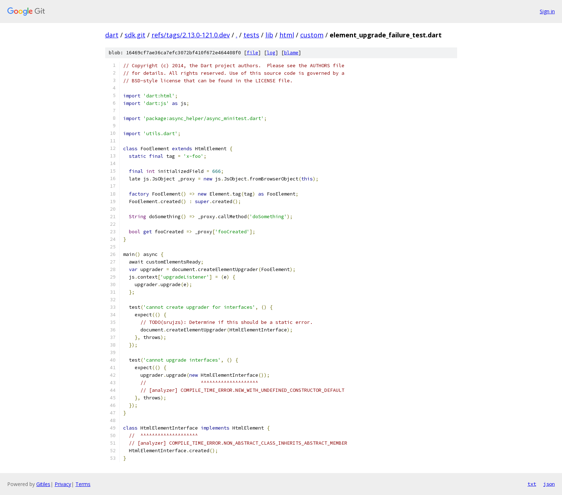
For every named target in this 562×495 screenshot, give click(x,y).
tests (251, 35)
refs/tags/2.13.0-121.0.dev (191, 35)
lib (269, 35)
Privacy (63, 484)
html (286, 35)
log (271, 53)
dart (112, 35)
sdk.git (135, 35)
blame (291, 53)
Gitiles (43, 484)
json (549, 484)
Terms (82, 484)
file (252, 53)
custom (312, 35)
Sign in (547, 11)
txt (532, 484)
